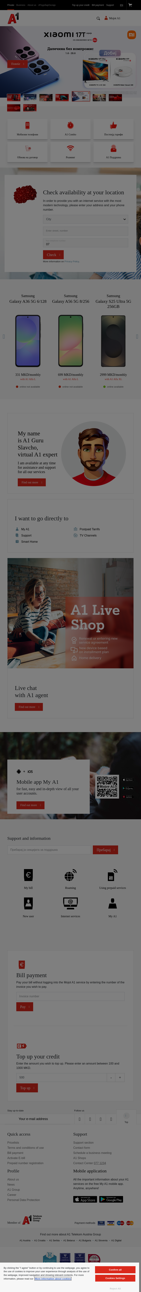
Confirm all (115, 1269)
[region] (69, 1277)
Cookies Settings (115, 1278)
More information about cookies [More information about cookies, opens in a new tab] (53, 1278)
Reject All (115, 1288)
